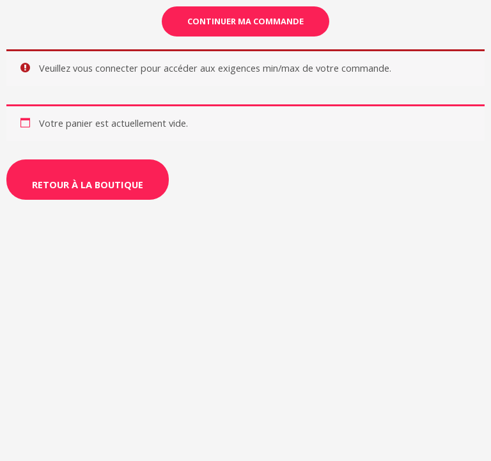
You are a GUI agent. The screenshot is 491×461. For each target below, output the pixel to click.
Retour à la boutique (87, 184)
